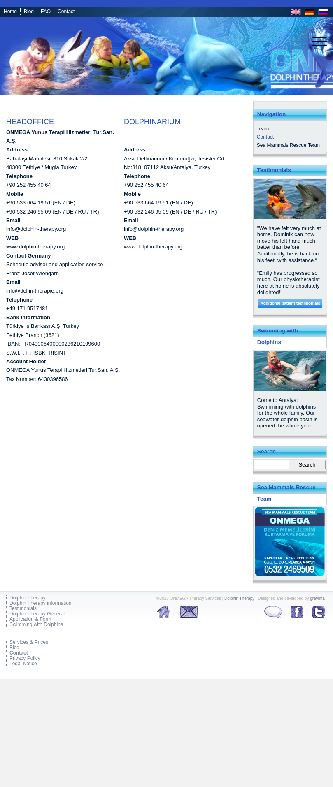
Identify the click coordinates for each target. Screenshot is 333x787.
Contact (66, 11)
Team (263, 129)
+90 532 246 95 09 (28, 212)
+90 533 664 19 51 (28, 203)
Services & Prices (28, 642)
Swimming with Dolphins (36, 624)
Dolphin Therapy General (37, 614)
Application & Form (30, 619)
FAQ (46, 11)
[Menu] (315, 41)
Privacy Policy (24, 658)
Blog (29, 11)
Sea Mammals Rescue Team (288, 145)
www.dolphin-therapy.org (35, 247)
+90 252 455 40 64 (28, 185)
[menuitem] (315, 41)
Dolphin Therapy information (40, 603)
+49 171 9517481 (27, 308)
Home (10, 11)
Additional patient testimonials (290, 303)
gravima (317, 598)
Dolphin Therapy (27, 598)
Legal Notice (23, 663)
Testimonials (23, 608)
